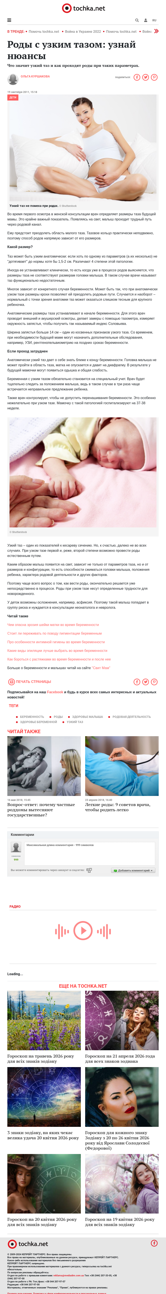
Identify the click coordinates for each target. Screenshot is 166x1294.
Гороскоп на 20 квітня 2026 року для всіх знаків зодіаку (42, 1221)
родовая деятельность (132, 717)
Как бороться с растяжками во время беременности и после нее (59, 659)
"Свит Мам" (101, 668)
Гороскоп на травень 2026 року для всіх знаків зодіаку (40, 1058)
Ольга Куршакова (35, 76)
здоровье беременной (38, 722)
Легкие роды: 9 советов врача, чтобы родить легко (117, 807)
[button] (145, 20)
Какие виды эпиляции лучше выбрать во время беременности (57, 651)
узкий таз (75, 722)
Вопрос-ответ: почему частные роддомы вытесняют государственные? (41, 810)
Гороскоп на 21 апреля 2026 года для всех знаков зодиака (120, 1058)
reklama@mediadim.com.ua (68, 1275)
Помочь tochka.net (44, 32)
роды (58, 717)
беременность (32, 717)
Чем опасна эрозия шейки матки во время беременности (53, 625)
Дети (13, 97)
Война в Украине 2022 (83, 32)
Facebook (55, 692)
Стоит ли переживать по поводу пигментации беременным (54, 633)
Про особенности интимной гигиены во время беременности (56, 642)
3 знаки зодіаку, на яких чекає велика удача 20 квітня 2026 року (43, 1135)
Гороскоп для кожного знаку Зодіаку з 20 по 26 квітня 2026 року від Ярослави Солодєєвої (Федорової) (117, 1140)
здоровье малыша (87, 717)
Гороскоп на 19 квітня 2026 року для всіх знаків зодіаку (120, 1221)
